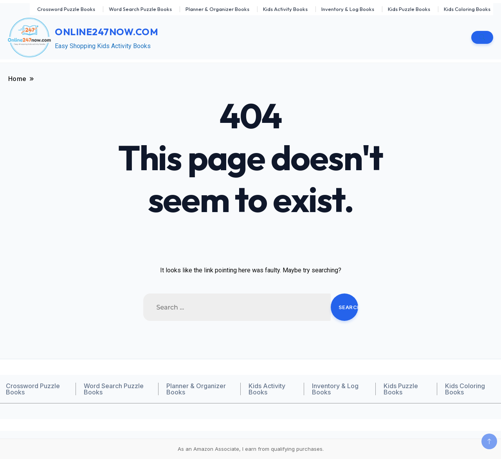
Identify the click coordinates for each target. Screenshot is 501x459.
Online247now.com (106, 32)
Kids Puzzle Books (409, 9)
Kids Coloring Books (467, 9)
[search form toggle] (482, 37)
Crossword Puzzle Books (66, 9)
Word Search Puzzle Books (140, 9)
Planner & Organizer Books (217, 9)
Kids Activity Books (285, 9)
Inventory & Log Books (347, 9)
